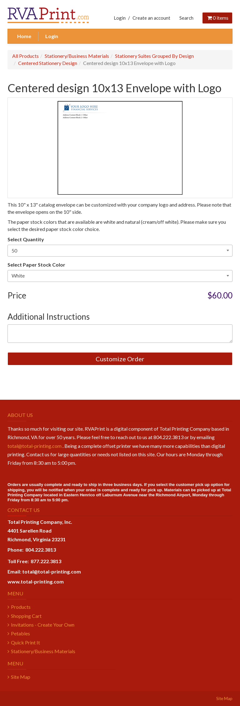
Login (120, 18)
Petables (20, 633)
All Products (25, 56)
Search (186, 18)
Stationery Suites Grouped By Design (154, 56)
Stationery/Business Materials (77, 56)
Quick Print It (25, 642)
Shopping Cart (26, 616)
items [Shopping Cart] (217, 18)
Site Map (20, 677)
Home (24, 36)
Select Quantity (26, 239)
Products (21, 607)
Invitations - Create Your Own (42, 625)
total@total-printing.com (35, 446)
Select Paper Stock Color (36, 265)
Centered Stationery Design (47, 63)
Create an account (151, 18)
